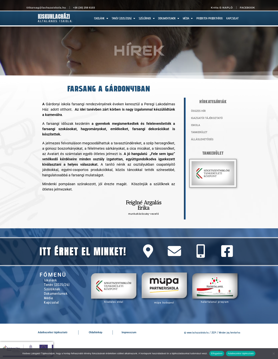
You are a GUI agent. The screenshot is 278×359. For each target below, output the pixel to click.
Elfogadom (216, 353)
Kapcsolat (51, 302)
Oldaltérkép (95, 332)
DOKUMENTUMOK (168, 18)
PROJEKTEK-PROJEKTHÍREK (209, 18)
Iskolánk (50, 280)
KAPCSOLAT (232, 18)
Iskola (195, 125)
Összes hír (198, 111)
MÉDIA (188, 18)
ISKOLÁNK (101, 18)
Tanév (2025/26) (57, 284)
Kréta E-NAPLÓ (222, 7)
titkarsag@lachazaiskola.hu (46, 7)
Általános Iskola (55, 21)
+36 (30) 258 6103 (84, 7)
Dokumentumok (56, 293)
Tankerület (199, 132)
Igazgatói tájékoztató (207, 118)
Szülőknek (52, 289)
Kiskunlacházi (54, 17)
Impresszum (129, 332)
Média (48, 298)
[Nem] (273, 353)
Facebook (247, 7)
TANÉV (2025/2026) (123, 18)
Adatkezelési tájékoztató (52, 332)
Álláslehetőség (202, 139)
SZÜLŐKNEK (147, 18)
